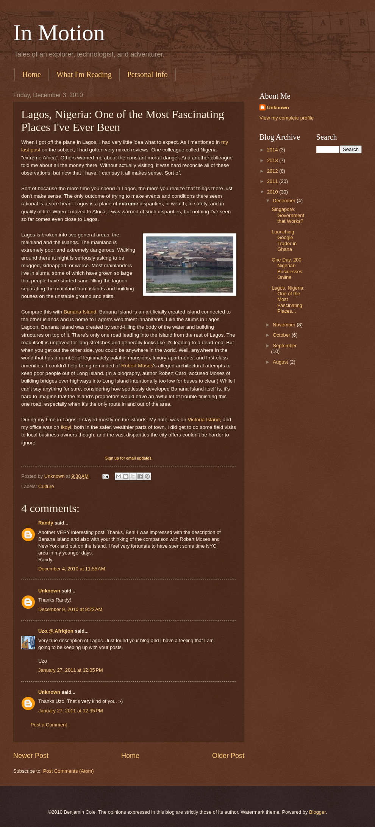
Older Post (228, 755)
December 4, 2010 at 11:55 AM (71, 569)
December (285, 200)
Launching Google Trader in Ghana (284, 240)
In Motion (59, 32)
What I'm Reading (84, 74)
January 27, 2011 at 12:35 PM (70, 711)
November (285, 325)
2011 (273, 181)
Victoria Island (204, 419)
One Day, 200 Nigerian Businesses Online (287, 268)
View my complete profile (286, 118)
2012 (273, 171)
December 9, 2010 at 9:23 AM (70, 609)
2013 (273, 160)
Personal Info (147, 74)
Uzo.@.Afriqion (55, 631)
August (281, 362)
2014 (273, 150)
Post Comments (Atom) (68, 771)
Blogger (317, 812)
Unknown (49, 591)
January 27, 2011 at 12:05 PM (70, 670)
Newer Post (30, 755)
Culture (46, 486)
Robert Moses (137, 366)
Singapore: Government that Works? (288, 215)
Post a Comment (49, 725)
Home (31, 74)
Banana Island (80, 312)
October (282, 335)
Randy (45, 523)
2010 (273, 192)
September (285, 345)
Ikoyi (66, 427)
